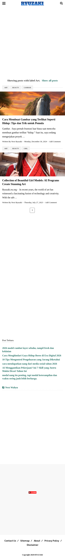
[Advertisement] (32, 42)
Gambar (27, 87)
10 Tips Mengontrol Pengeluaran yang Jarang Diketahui (31, 359)
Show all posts (50, 80)
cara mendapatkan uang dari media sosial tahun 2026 (29, 363)
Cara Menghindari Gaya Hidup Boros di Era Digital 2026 (31, 355)
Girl (26, 148)
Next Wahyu (11, 387)
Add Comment (55, 141)
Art (5, 87)
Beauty (15, 87)
